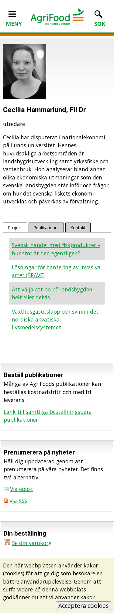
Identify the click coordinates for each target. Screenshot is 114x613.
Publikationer (46, 227)
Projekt (15, 227)
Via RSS (18, 500)
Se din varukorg (31, 543)
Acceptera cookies (83, 605)
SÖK (99, 19)
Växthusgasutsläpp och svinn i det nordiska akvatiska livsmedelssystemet (55, 319)
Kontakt (78, 227)
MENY (14, 19)
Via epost (21, 488)
